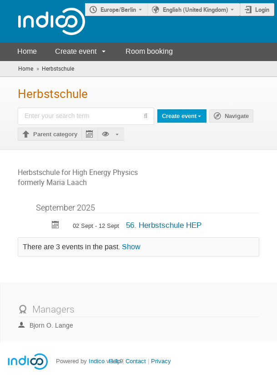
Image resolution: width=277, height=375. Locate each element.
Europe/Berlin (118, 9)
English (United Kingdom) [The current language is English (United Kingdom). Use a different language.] (195, 9)
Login (262, 9)
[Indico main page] (42, 21)
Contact (136, 361)
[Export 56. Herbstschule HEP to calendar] (55, 225)
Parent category (55, 134)
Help (115, 361)
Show (131, 247)
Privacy (161, 361)
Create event (75, 51)
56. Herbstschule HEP (163, 225)
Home (27, 51)
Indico (97, 361)
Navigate (237, 116)
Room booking (149, 51)
